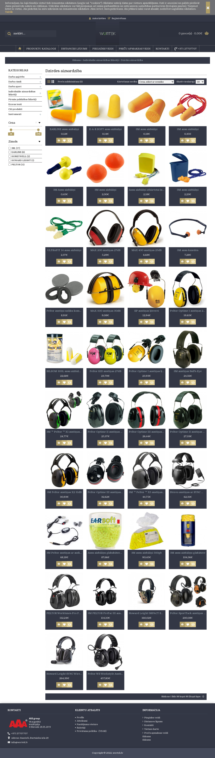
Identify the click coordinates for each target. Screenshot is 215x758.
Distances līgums (152, 721)
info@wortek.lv (18, 742)
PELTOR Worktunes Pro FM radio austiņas (65, 613)
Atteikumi (81, 721)
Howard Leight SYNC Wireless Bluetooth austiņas (65, 673)
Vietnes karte (150, 729)
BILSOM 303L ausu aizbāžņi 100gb (65, 371)
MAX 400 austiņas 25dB (147, 250)
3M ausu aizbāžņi (146, 129)
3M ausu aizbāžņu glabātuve (187, 552)
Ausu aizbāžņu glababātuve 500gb (106, 552)
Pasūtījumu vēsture (86, 724)
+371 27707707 (18, 733)
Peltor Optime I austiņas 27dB (188, 310)
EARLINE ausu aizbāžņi (64, 129)
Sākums (146, 736)
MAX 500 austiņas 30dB (105, 310)
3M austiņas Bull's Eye (188, 371)
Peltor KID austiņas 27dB (105, 371)
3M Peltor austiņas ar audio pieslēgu (65, 552)
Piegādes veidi (151, 717)
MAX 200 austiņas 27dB (105, 250)
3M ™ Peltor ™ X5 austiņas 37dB (147, 492)
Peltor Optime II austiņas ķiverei (106, 431)
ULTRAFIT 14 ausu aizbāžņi (64, 250)
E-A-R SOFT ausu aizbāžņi (105, 129)
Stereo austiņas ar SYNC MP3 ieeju (188, 492)
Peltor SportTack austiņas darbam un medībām (188, 613)
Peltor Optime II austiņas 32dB (188, 431)
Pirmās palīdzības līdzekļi (22, 99)
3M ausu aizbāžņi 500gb (146, 552)
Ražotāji (80, 727)
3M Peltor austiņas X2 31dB (64, 492)
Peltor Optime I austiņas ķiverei (147, 371)
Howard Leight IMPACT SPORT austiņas (147, 613)
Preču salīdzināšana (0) (70, 81)
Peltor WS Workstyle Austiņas (106, 673)
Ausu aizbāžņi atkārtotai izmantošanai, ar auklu (147, 189)
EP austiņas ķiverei (146, 310)
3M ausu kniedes (187, 250)
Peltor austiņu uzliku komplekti (65, 310)
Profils (79, 717)
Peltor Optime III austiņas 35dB (147, 431)
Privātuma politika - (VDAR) (90, 731)
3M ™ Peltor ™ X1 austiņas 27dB (65, 431)
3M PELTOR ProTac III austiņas (106, 613)
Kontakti (148, 725)
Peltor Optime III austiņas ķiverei (106, 492)
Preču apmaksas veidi (155, 732)
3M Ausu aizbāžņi (64, 189)
